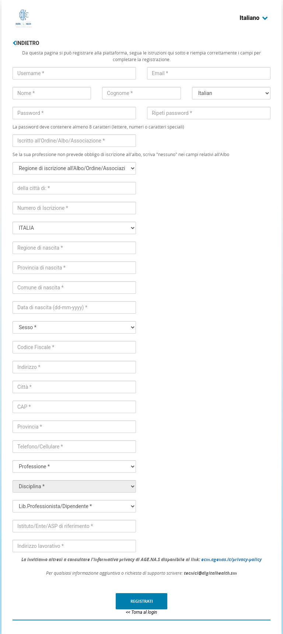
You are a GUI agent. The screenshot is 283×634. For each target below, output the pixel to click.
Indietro (26, 43)
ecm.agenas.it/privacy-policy (231, 559)
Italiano (254, 17)
